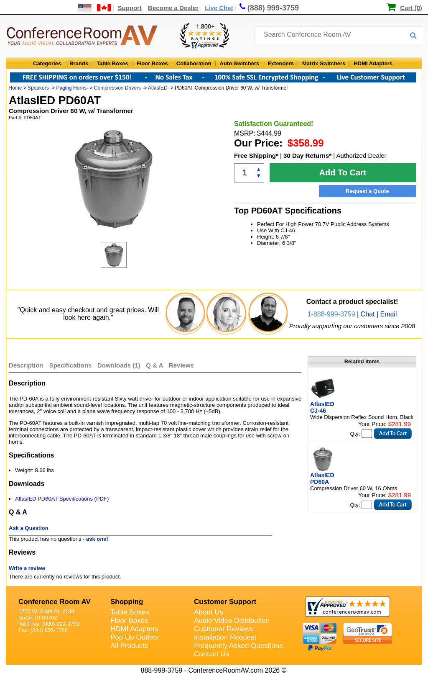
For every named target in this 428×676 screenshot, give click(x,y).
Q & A (155, 365)
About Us (208, 612)
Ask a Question (28, 528)
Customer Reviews (224, 629)
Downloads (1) (118, 365)
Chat (368, 314)
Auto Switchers (240, 63)
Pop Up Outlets (134, 637)
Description (26, 365)
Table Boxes (112, 63)
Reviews (181, 365)
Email (388, 314)
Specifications (70, 365)
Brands (78, 63)
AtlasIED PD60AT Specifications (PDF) (62, 499)
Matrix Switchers (323, 63)
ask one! (97, 539)
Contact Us (211, 654)
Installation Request (225, 637)
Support (129, 7)
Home (15, 88)
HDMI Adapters (373, 63)
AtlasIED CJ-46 (322, 407)
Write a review (27, 568)
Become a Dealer (173, 7)
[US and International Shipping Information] (95, 7)
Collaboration (193, 63)
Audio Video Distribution (232, 621)
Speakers (38, 88)
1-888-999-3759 (331, 314)
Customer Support (225, 602)
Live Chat (219, 7)
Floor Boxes (152, 63)
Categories (47, 63)
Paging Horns (71, 88)
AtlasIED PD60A (322, 478)
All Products (129, 646)
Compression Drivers (117, 88)
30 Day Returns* (307, 155)
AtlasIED (158, 88)
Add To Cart (343, 172)
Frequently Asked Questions (238, 646)
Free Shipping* (256, 155)
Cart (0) (411, 7)
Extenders (281, 63)
